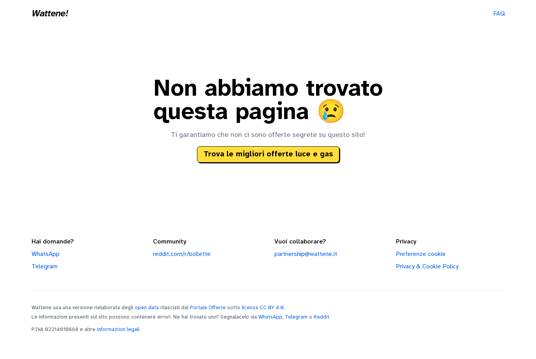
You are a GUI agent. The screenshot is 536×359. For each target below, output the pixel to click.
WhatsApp (46, 254)
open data (147, 307)
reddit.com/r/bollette (182, 254)
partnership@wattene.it (305, 254)
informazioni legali (118, 329)
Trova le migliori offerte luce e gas (268, 154)
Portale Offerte (208, 307)
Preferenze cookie (421, 254)
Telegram (45, 266)
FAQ (499, 14)
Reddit (321, 317)
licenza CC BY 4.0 (263, 307)
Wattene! (50, 14)
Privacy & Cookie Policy (427, 266)
